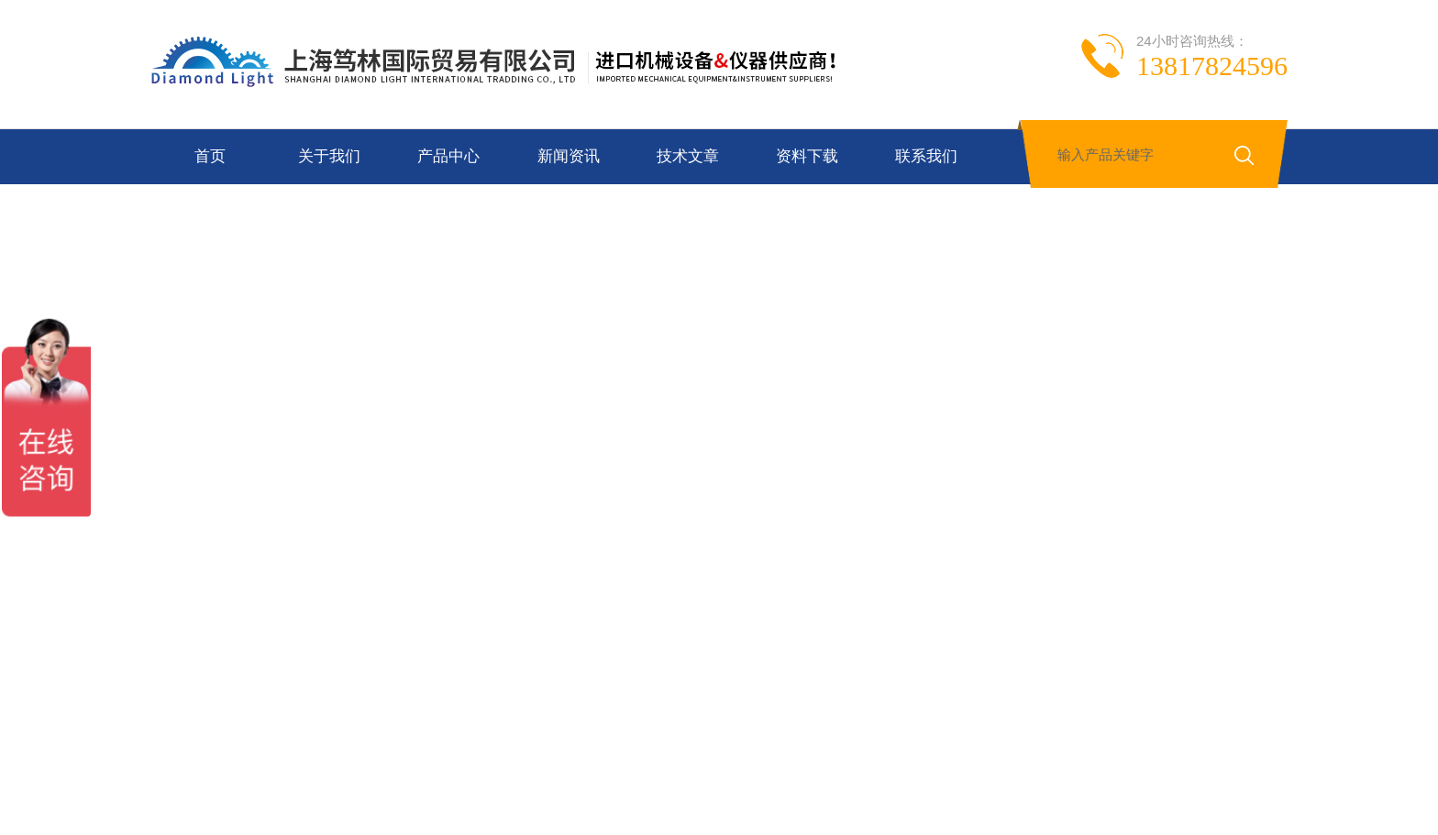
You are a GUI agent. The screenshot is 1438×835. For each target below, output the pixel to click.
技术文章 (688, 156)
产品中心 (448, 156)
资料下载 (807, 156)
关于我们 (329, 156)
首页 (210, 156)
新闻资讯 (568, 156)
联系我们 (926, 156)
